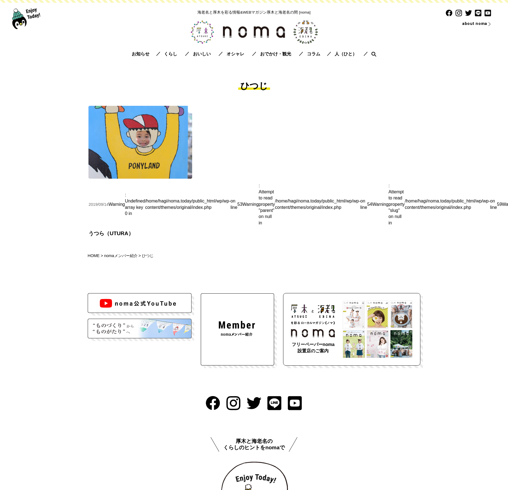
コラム (313, 54)
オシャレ (235, 54)
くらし (170, 54)
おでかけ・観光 (275, 54)
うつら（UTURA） (110, 233)
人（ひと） (346, 54)
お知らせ (140, 54)
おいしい (202, 54)
